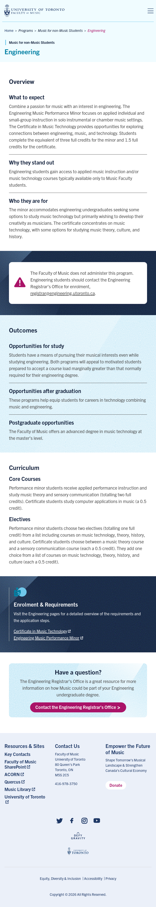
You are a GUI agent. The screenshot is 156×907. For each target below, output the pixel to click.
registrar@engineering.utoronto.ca (62, 293)
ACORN (12, 774)
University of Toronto (24, 796)
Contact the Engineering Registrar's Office (77, 707)
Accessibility (93, 878)
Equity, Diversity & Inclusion (60, 878)
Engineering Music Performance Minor (46, 637)
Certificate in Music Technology (40, 630)
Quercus (12, 782)
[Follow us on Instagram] (84, 820)
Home (8, 30)
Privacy (110, 878)
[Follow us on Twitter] (59, 820)
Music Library (17, 789)
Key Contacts (17, 754)
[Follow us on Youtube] (96, 820)
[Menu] (150, 11)
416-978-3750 (66, 783)
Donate (115, 785)
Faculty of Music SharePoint (20, 764)
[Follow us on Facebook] (71, 820)
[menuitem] (27, 754)
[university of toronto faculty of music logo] (34, 10)
